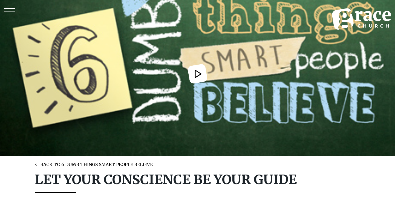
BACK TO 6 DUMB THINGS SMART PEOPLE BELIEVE (96, 164)
